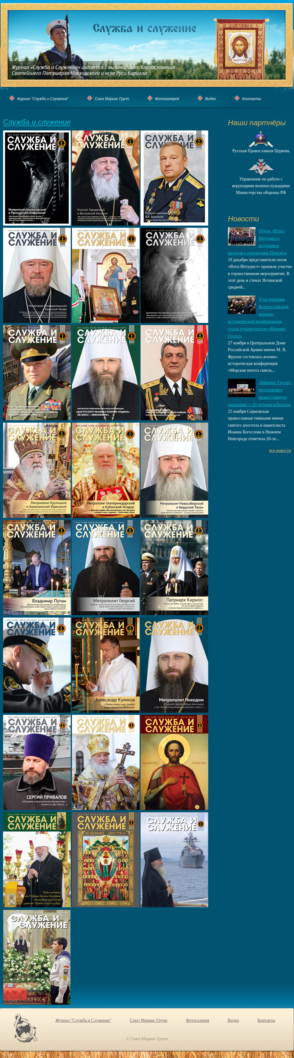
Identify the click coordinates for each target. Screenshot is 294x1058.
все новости (280, 450)
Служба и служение (37, 122)
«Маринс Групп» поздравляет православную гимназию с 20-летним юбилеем (260, 393)
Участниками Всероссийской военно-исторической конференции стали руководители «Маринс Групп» (258, 318)
